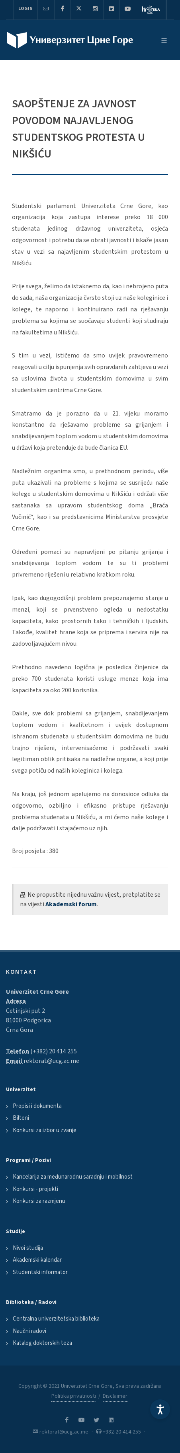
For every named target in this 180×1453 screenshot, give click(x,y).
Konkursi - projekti (35, 1189)
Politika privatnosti (73, 1396)
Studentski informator (40, 1272)
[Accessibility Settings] (160, 1409)
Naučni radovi (29, 1331)
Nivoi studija (28, 1248)
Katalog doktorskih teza (42, 1343)
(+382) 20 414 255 (53, 1051)
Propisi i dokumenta (37, 1106)
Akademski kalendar (37, 1260)
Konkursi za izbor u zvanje (44, 1130)
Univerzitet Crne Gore (37, 991)
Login (25, 8)
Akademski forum (71, 904)
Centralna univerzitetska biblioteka (56, 1319)
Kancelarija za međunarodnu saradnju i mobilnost (73, 1177)
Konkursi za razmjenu (39, 1201)
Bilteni (21, 1118)
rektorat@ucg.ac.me (51, 1061)
